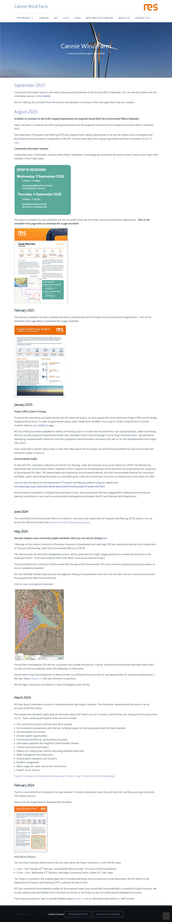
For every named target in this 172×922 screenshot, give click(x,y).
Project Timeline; (83, 776)
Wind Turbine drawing (103, 776)
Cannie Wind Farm (31, 6)
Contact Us (142, 17)
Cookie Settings (78, 914)
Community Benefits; (43, 776)
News (66, 17)
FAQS (78, 17)
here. (104, 538)
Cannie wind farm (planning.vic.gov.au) (70, 522)
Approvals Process (64, 776)
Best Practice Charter (99, 17)
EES (56, 17)
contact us (36, 678)
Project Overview (23, 776)
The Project (24, 17)
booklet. (47, 96)
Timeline (44, 17)
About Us (124, 17)
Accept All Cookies (108, 914)
